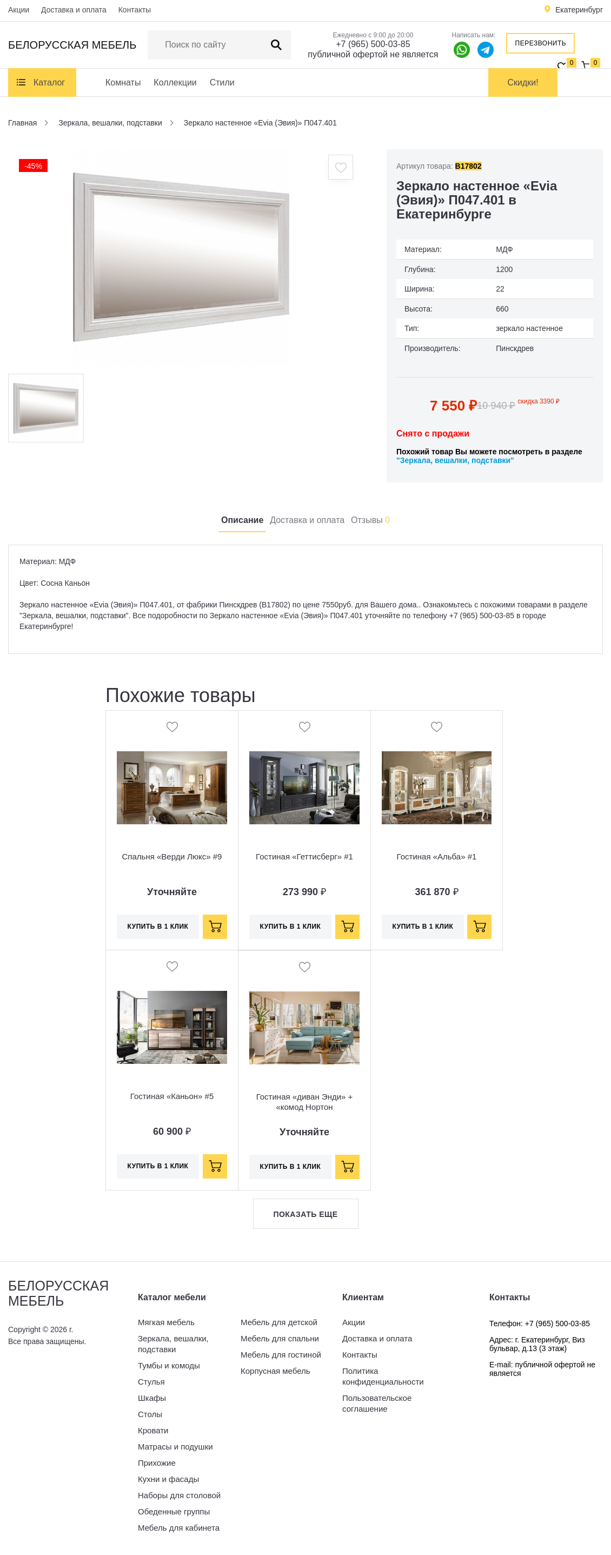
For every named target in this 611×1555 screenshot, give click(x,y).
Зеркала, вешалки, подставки (173, 1344)
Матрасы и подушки (175, 1446)
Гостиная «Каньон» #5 (172, 1096)
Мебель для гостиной (281, 1354)
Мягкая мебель (166, 1322)
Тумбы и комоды (169, 1365)
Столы (150, 1414)
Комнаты (123, 82)
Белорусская (72, 44)
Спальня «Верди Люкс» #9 (172, 856)
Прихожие (157, 1462)
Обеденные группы (174, 1511)
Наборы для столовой (179, 1495)
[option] (181, 257)
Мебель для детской (279, 1322)
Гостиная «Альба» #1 (437, 856)
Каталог (49, 82)
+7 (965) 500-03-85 (373, 44)
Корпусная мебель (275, 1370)
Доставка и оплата (74, 9)
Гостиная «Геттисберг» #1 (304, 856)
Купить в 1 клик (158, 926)
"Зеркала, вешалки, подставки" (455, 460)
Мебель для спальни (280, 1338)
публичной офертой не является (373, 54)
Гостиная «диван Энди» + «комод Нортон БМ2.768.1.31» (304, 1107)
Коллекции (175, 82)
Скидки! (523, 82)
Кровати (153, 1430)
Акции (18, 9)
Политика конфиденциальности (383, 1376)
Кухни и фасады (168, 1479)
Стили (222, 82)
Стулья (151, 1381)
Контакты (134, 9)
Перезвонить (541, 43)
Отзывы (370, 520)
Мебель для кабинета (179, 1527)
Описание (242, 520)
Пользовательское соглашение (376, 1403)
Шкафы (152, 1397)
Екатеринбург (579, 9)
